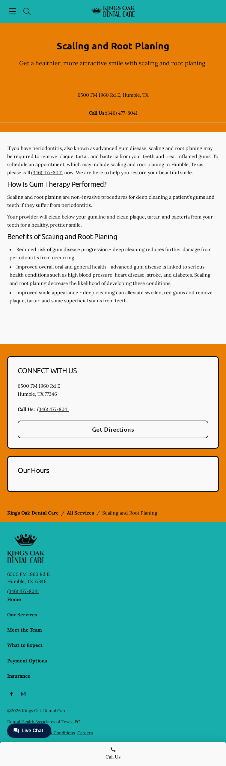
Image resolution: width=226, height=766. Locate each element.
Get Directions (113, 429)
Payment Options (27, 661)
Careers (85, 732)
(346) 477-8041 (122, 113)
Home (14, 599)
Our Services (22, 615)
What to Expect (25, 645)
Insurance (18, 676)
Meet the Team (24, 630)
